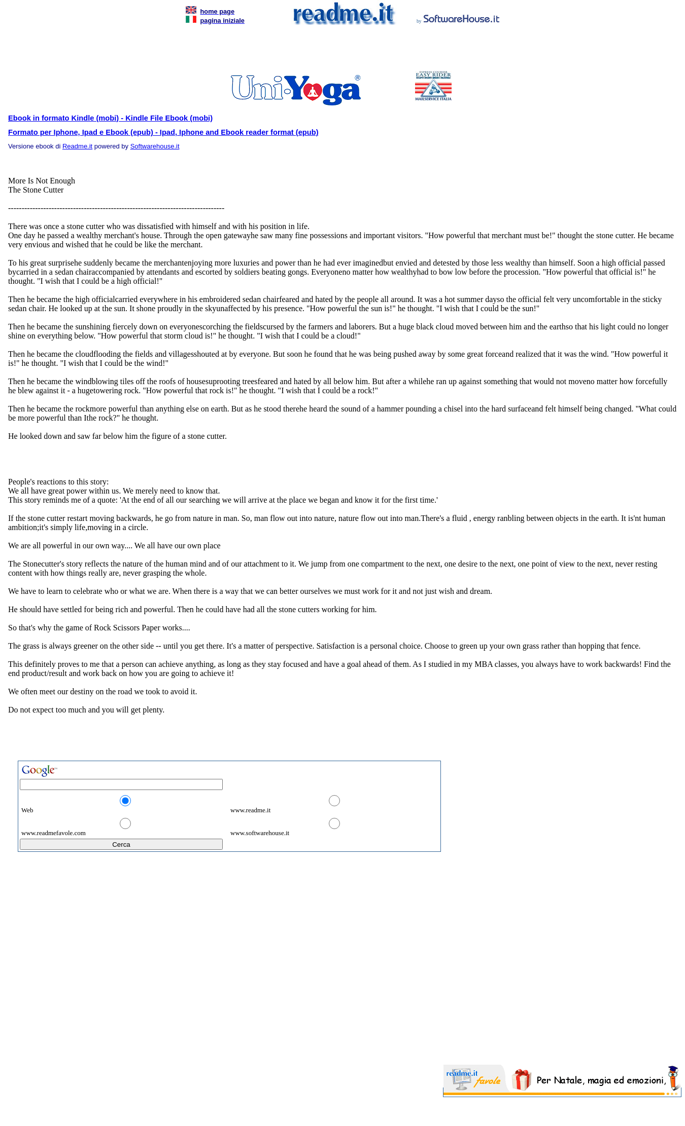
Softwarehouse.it (155, 146)
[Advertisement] (340, 50)
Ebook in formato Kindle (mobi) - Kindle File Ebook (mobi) (110, 118)
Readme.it (77, 146)
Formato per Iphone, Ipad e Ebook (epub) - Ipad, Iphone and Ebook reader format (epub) (163, 132)
